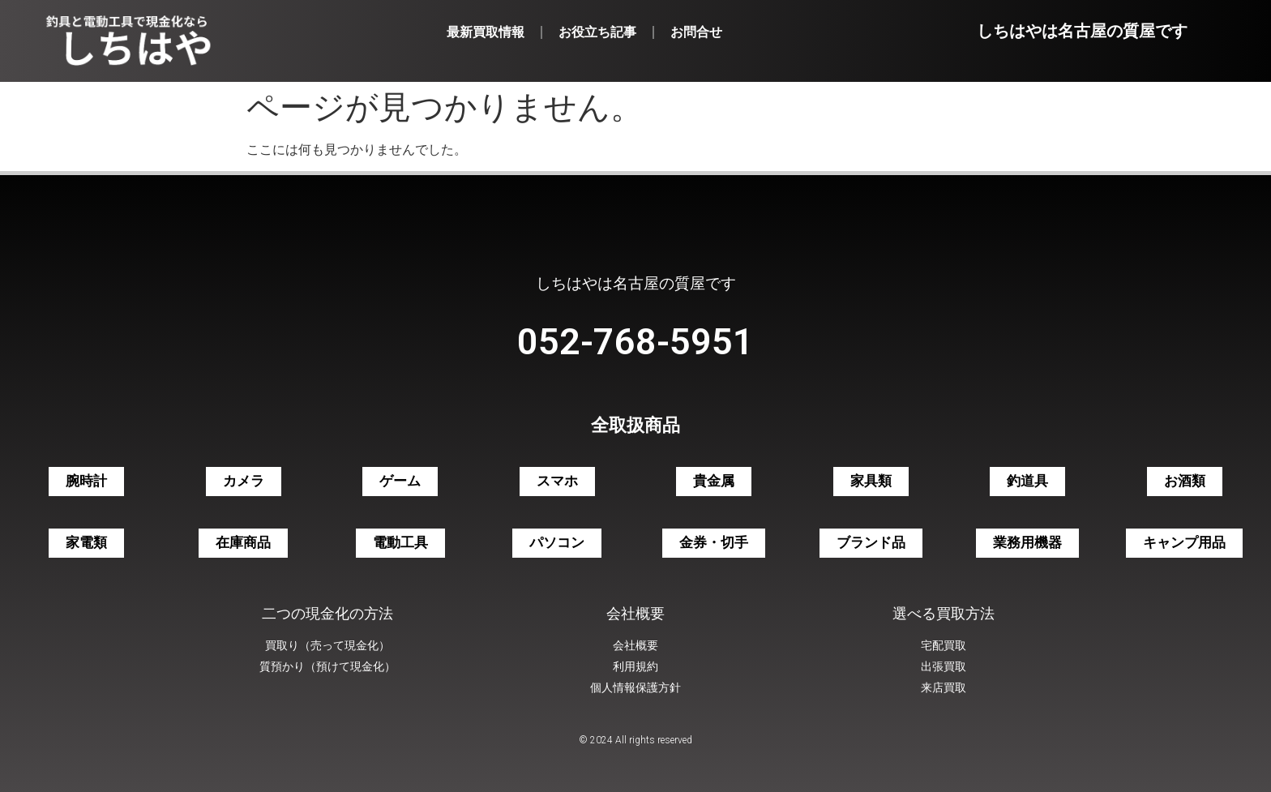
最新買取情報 (485, 32)
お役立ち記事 (597, 32)
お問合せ (696, 32)
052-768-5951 (635, 341)
